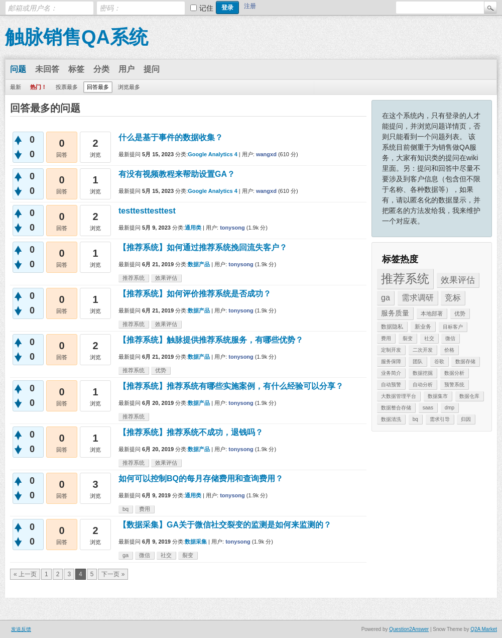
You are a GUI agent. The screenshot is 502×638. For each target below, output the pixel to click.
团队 (418, 361)
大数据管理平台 (398, 396)
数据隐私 (392, 327)
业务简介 (391, 373)
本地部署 (432, 313)
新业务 (423, 327)
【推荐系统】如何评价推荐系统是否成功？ (194, 293)
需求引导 (440, 419)
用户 (126, 69)
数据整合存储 (396, 407)
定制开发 (391, 350)
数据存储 (465, 361)
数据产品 (199, 264)
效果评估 (458, 280)
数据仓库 (469, 396)
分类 (101, 69)
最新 (15, 87)
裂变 (408, 338)
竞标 (453, 297)
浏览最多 (129, 87)
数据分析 (454, 373)
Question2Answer (409, 629)
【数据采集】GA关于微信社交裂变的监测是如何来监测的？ (224, 524)
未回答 (47, 69)
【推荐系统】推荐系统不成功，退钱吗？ (190, 432)
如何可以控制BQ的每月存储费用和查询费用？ (200, 478)
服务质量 (395, 313)
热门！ (38, 87)
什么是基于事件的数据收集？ (170, 137)
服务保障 (391, 361)
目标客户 (453, 327)
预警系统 (454, 384)
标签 (76, 69)
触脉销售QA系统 (76, 37)
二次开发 (423, 350)
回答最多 (98, 87)
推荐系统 (405, 278)
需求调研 (418, 297)
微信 (450, 338)
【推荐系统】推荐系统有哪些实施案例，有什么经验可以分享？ (230, 386)
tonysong (232, 228)
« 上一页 (25, 574)
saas (428, 407)
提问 (152, 69)
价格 (449, 350)
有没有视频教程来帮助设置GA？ (176, 174)
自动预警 (391, 384)
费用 (386, 338)
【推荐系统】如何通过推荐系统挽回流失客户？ (202, 247)
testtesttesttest (147, 210)
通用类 (193, 228)
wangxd (266, 154)
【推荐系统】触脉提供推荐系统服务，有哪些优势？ (210, 340)
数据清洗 (391, 419)
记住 (206, 8)
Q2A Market (483, 629)
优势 (459, 313)
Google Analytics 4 (212, 154)
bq (415, 419)
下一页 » (112, 574)
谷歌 (439, 361)
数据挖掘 (423, 373)
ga (385, 297)
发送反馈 (21, 629)
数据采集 (196, 542)
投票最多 (67, 87)
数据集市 (438, 396)
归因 (466, 419)
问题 (18, 69)
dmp (449, 407)
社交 (429, 338)
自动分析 (423, 384)
